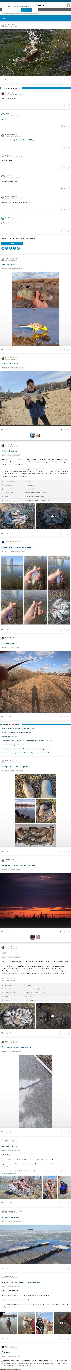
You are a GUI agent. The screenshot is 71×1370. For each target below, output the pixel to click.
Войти (12, 243)
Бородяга (8, 93)
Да (26, 10)
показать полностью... (9, 980)
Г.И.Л (6, 1140)
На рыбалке (5, 367)
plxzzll (7, 1346)
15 (4, 1338)
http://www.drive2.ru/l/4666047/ (23, 140)
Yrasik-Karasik (9, 541)
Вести (3, 455)
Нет (13, 10)
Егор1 (7, 155)
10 (4, 629)
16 (4, 1268)
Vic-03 (7, 258)
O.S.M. (7, 357)
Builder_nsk (8, 1041)
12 (4, 1203)
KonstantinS (9, 1276)
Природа (4, 268)
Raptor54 (8, 760)
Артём (7, 24)
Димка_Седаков (10, 859)
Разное (4, 1051)
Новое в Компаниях (11, 724)
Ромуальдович (10, 134)
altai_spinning (9, 637)
